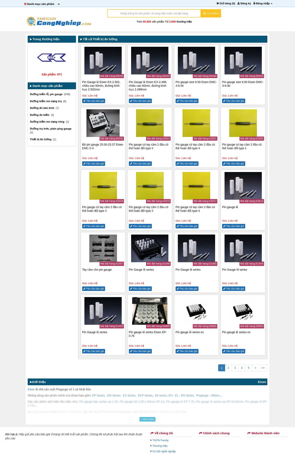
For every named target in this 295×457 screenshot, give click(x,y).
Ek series (161, 395)
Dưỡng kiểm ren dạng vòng (48, 121)
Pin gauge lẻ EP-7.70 (180, 401)
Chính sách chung (214, 433)
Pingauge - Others (208, 395)
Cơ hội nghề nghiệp (164, 451)
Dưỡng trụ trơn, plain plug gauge (51, 128)
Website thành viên (263, 433)
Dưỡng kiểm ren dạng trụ (46, 101)
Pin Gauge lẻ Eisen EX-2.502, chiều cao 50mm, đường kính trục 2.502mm (101, 85)
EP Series (98, 395)
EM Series (113, 395)
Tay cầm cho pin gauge (97, 269)
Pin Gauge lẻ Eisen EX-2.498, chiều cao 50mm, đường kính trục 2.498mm (148, 85)
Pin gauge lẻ (230, 207)
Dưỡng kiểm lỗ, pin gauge (47, 94)
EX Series (129, 395)
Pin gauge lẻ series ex (190, 332)
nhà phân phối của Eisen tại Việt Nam (162, 412)
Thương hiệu (160, 445)
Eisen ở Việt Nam (70, 412)
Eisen (262, 382)
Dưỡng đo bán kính (43, 107)
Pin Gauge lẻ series (141, 269)
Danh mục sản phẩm (46, 86)
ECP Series (145, 395)
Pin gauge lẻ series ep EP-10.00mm (219, 401)
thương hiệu (184, 21)
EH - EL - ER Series (181, 395)
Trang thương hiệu (44, 39)
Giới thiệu (38, 382)
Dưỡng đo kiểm (40, 114)
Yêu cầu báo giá (93, 100)
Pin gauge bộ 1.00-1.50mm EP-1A (142, 401)
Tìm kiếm (210, 13)
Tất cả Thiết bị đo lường (98, 39)
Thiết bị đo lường (41, 139)
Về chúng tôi (162, 433)
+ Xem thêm (147, 419)
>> (263, 367)
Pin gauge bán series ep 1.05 (98, 401)
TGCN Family (160, 440)
